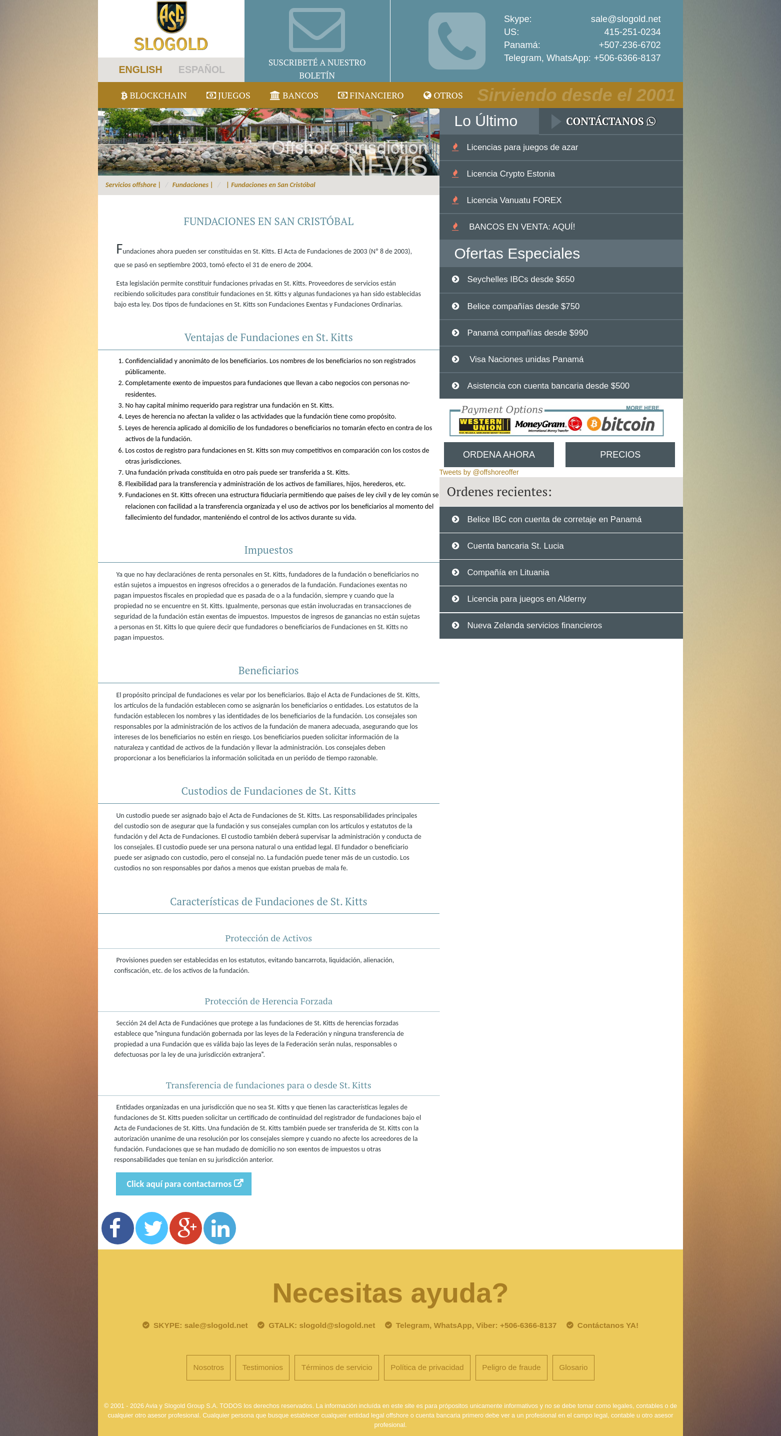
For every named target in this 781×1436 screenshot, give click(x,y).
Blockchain (154, 95)
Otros (443, 95)
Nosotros (208, 1367)
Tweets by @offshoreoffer (479, 472)
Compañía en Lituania (508, 572)
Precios (620, 455)
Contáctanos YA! (608, 1325)
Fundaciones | (193, 185)
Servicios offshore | (133, 185)
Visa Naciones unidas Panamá (525, 359)
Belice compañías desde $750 (523, 306)
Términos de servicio (337, 1367)
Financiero (371, 95)
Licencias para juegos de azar (522, 147)
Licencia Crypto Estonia (510, 174)
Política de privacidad (427, 1367)
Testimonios (262, 1367)
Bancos (294, 95)
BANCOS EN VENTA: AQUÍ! (520, 227)
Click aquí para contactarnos (179, 1183)
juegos (228, 95)
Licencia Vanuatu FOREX (514, 200)
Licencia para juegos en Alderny (526, 599)
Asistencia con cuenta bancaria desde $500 (548, 386)
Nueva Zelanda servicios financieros (534, 625)
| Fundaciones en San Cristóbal (270, 185)
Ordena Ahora (499, 455)
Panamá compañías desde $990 (527, 333)
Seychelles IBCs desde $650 (520, 279)
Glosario (573, 1367)
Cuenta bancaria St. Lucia (515, 546)
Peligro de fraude (511, 1367)
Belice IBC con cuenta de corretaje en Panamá (554, 519)
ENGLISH (140, 69)
